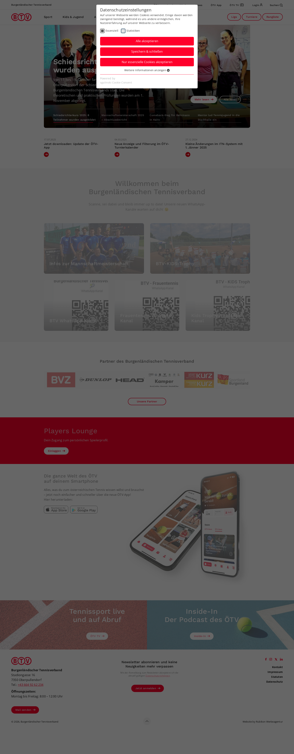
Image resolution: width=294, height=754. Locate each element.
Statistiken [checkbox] (133, 30)
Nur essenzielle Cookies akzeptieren (147, 62)
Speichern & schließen (147, 51)
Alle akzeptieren (147, 41)
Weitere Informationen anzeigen (147, 70)
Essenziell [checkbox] (112, 30)
